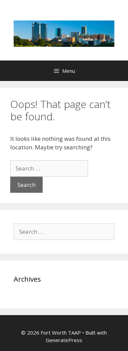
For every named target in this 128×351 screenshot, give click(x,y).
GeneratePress (64, 340)
